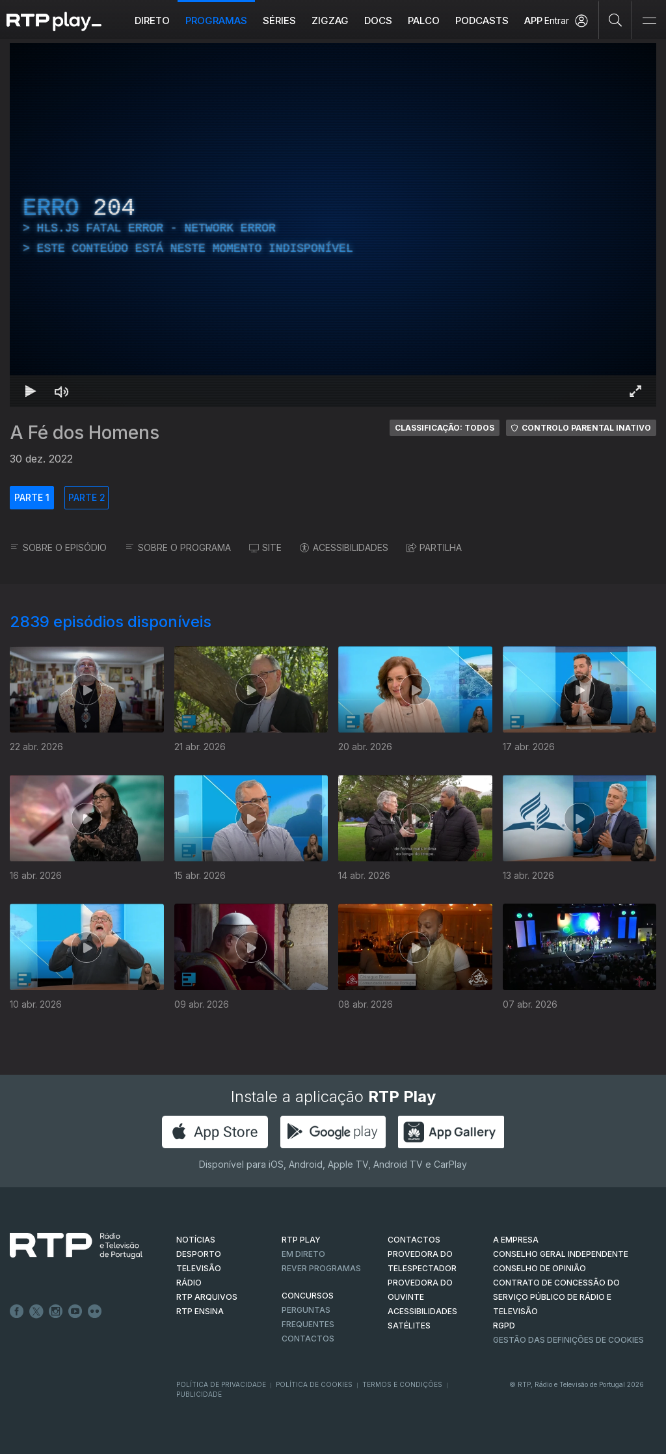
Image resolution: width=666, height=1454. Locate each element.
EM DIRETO (303, 1254)
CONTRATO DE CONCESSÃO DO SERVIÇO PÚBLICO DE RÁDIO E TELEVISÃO (556, 1297)
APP (533, 20)
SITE (265, 547)
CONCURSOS (308, 1295)
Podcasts (482, 20)
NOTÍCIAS (195, 1240)
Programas (216, 20)
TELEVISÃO (198, 1268)
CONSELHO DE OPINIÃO (539, 1268)
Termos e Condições (402, 1384)
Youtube (75, 1311)
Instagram (56, 1311)
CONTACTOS (414, 1240)
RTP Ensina (200, 1311)
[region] (333, 225)
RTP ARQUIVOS (206, 1297)
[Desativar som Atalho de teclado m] (61, 391)
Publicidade (199, 1394)
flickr (95, 1311)
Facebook (17, 1311)
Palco (424, 20)
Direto (152, 20)
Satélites (409, 1325)
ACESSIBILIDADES (344, 547)
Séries (279, 20)
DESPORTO (198, 1254)
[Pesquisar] (615, 19)
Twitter (36, 1311)
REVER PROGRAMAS (321, 1268)
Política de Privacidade (221, 1384)
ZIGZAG (330, 20)
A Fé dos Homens (84, 433)
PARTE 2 (86, 497)
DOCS (378, 20)
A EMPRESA (516, 1240)
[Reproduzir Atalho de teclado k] (30, 391)
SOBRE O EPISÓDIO (58, 547)
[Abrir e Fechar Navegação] (649, 21)
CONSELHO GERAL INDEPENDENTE (560, 1254)
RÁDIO (189, 1282)
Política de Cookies (314, 1384)
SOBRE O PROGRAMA (178, 547)
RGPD (504, 1325)
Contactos (308, 1338)
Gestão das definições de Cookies (568, 1340)
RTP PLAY (301, 1240)
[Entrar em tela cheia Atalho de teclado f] (635, 391)
